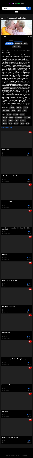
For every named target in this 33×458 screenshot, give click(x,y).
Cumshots (22, 120)
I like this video (10, 40)
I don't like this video (12, 40)
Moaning (5, 117)
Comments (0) (16, 46)
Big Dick (26, 107)
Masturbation (6, 110)
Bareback (19, 107)
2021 (27, 123)
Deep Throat (27, 117)
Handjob (11, 120)
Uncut (19, 110)
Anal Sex (12, 107)
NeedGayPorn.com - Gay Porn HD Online (15, 455)
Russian (16, 123)
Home (12, 451)
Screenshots (18, 43)
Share (25, 43)
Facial (16, 120)
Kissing (13, 110)
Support (19, 451)
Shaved (11, 117)
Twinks (24, 110)
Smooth (5, 123)
